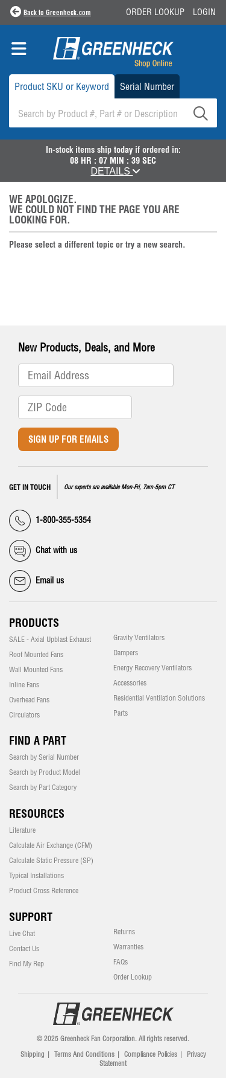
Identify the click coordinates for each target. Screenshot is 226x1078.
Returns (124, 932)
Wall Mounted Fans (36, 670)
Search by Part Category (43, 787)
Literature (22, 830)
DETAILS (115, 171)
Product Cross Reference (43, 891)
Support (30, 917)
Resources (36, 814)
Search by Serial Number (44, 757)
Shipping (32, 1054)
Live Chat (22, 933)
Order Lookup (155, 12)
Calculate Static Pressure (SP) (51, 860)
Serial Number (147, 86)
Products (34, 623)
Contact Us (24, 949)
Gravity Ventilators (139, 638)
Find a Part (37, 741)
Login (204, 12)
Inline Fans (24, 685)
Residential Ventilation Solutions (159, 698)
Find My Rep (26, 964)
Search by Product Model (44, 772)
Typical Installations (36, 875)
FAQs (120, 962)
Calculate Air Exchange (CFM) (50, 845)
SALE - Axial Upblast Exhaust (50, 639)
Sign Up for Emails (68, 439)
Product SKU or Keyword (61, 86)
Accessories (129, 683)
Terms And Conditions (84, 1054)
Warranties (128, 947)
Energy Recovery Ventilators (152, 668)
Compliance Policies (150, 1054)
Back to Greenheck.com (57, 12)
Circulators (24, 715)
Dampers (125, 653)
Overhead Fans (29, 700)
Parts (120, 713)
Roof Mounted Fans (36, 654)
